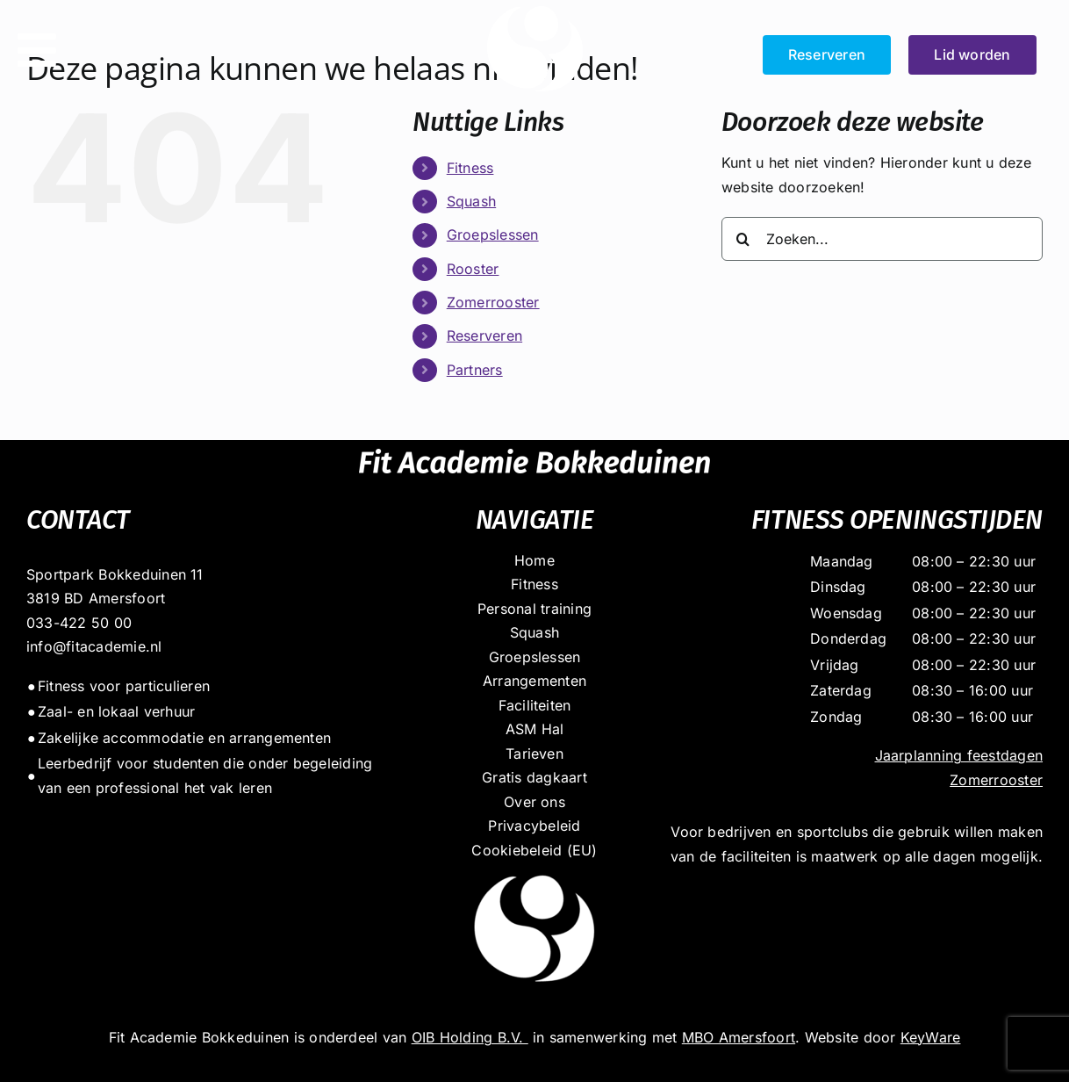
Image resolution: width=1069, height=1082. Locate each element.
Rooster (473, 269)
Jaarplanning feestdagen (959, 755)
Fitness (470, 168)
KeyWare (930, 1037)
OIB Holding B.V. (470, 1037)
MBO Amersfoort (738, 1037)
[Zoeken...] (882, 239)
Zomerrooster (493, 302)
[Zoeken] (743, 239)
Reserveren (484, 335)
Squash (471, 201)
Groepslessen (493, 234)
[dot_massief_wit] (534, 869)
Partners (475, 370)
